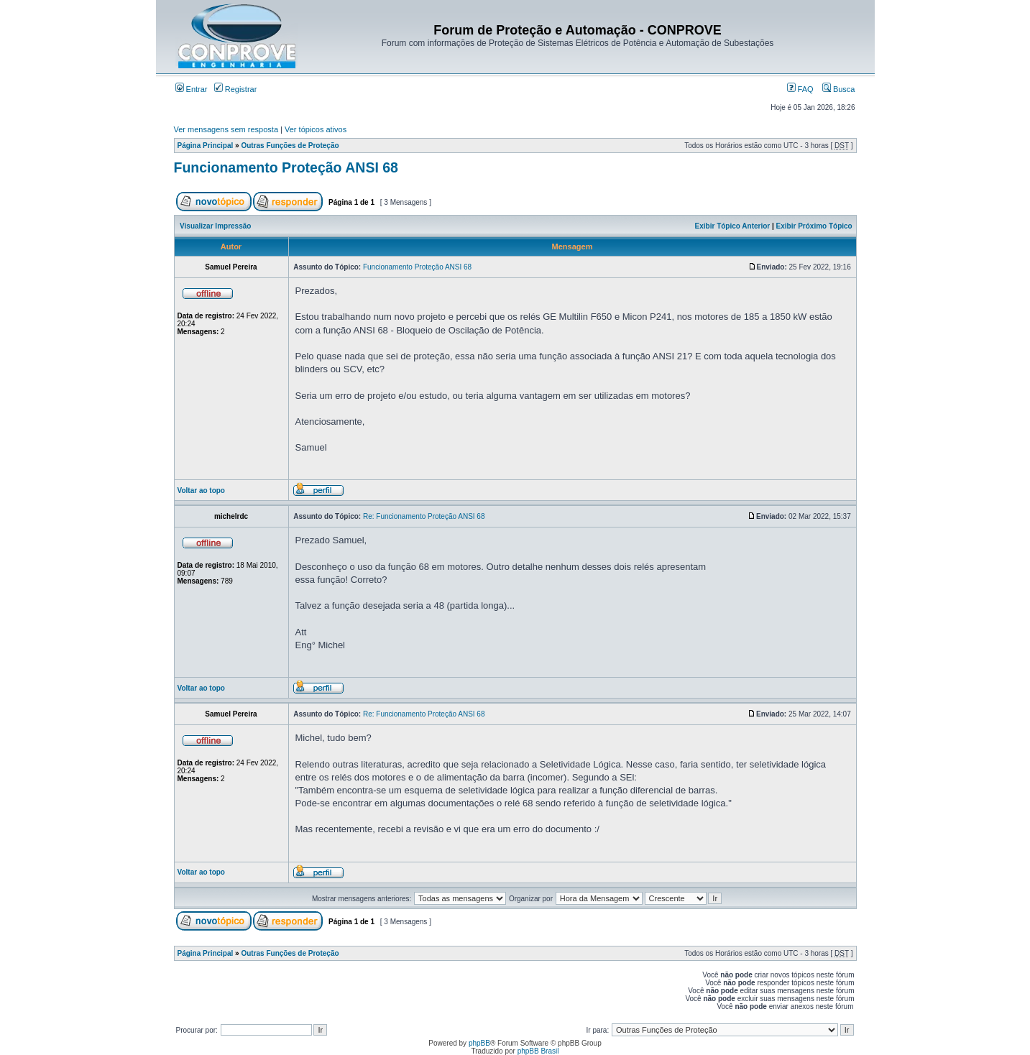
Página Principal (206, 145)
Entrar (191, 89)
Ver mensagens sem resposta (226, 129)
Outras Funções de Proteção (290, 145)
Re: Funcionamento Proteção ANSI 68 (424, 516)
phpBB (479, 1043)
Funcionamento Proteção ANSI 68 (286, 167)
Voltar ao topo (201, 490)
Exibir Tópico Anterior (733, 226)
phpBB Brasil (538, 1051)
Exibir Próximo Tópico (814, 226)
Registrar (235, 89)
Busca (838, 89)
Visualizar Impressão (215, 226)
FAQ (800, 89)
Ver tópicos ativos (315, 129)
